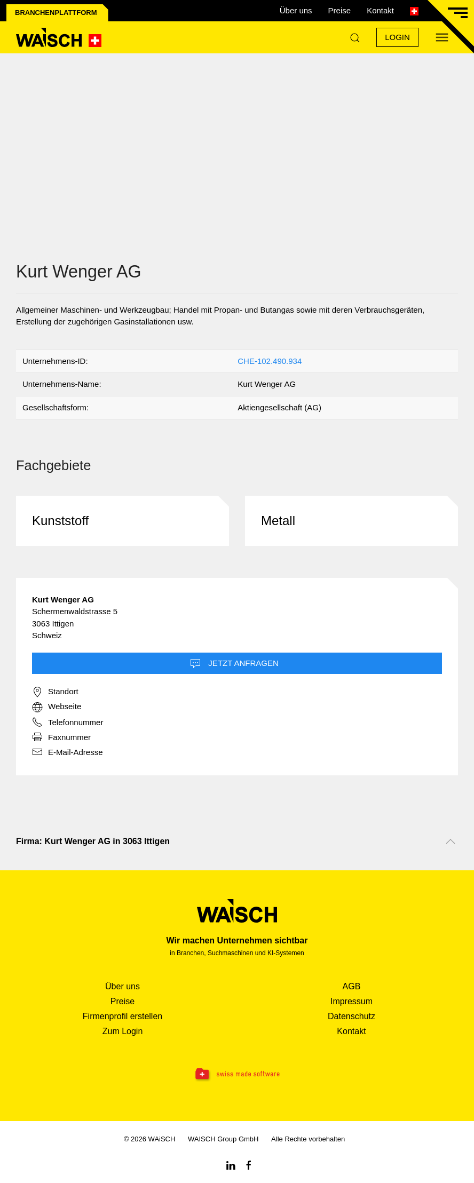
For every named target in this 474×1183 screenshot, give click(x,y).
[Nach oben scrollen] (450, 841)
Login (397, 37)
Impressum (351, 1001)
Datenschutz (351, 1016)
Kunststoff (60, 520)
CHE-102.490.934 (270, 361)
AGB (352, 986)
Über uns (296, 10)
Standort (55, 692)
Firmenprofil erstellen (122, 1016)
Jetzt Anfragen (234, 663)
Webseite (56, 707)
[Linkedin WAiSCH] (230, 1165)
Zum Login (122, 1031)
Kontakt (380, 10)
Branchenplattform (56, 13)
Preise (339, 10)
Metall (278, 520)
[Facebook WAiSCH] (248, 1165)
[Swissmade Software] (237, 1075)
